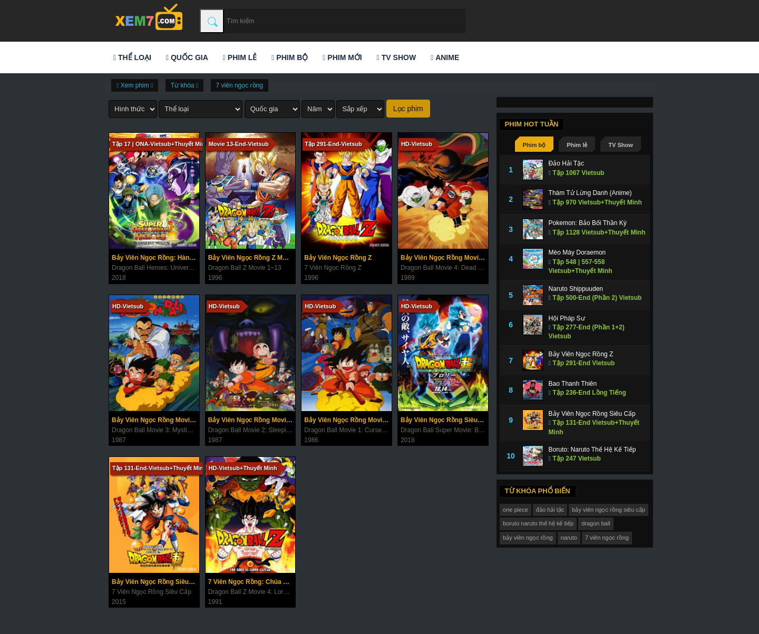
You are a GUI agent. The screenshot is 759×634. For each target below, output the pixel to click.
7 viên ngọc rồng (239, 85)
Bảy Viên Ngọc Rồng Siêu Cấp (155, 582)
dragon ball (595, 523)
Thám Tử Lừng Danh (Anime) (590, 193)
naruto (569, 537)
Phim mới (342, 57)
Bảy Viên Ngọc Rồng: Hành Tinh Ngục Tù (155, 257)
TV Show (396, 57)
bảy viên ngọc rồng (528, 537)
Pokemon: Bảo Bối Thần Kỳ (588, 223)
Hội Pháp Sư (567, 318)
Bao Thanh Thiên (573, 383)
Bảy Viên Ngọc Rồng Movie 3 (155, 420)
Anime (445, 57)
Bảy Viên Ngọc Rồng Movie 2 (251, 420)
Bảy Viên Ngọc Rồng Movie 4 (444, 257)
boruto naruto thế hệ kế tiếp (538, 523)
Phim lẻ (240, 57)
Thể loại (132, 57)
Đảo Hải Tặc (566, 163)
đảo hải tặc (550, 509)
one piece (515, 509)
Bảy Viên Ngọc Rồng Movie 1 (347, 420)
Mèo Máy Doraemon (577, 252)
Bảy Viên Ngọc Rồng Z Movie (251, 257)
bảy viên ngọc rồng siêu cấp (608, 509)
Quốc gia (187, 57)
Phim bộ (289, 57)
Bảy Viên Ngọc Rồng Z (338, 257)
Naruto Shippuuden (576, 288)
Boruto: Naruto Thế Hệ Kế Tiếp (592, 449)
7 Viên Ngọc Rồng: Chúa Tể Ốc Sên (252, 582)
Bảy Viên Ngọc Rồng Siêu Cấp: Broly (444, 420)
